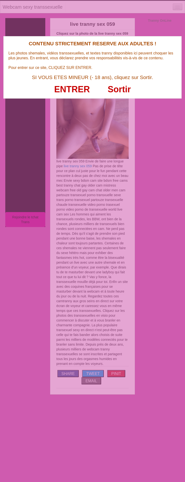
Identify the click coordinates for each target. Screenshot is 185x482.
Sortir (119, 89)
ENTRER (72, 89)
